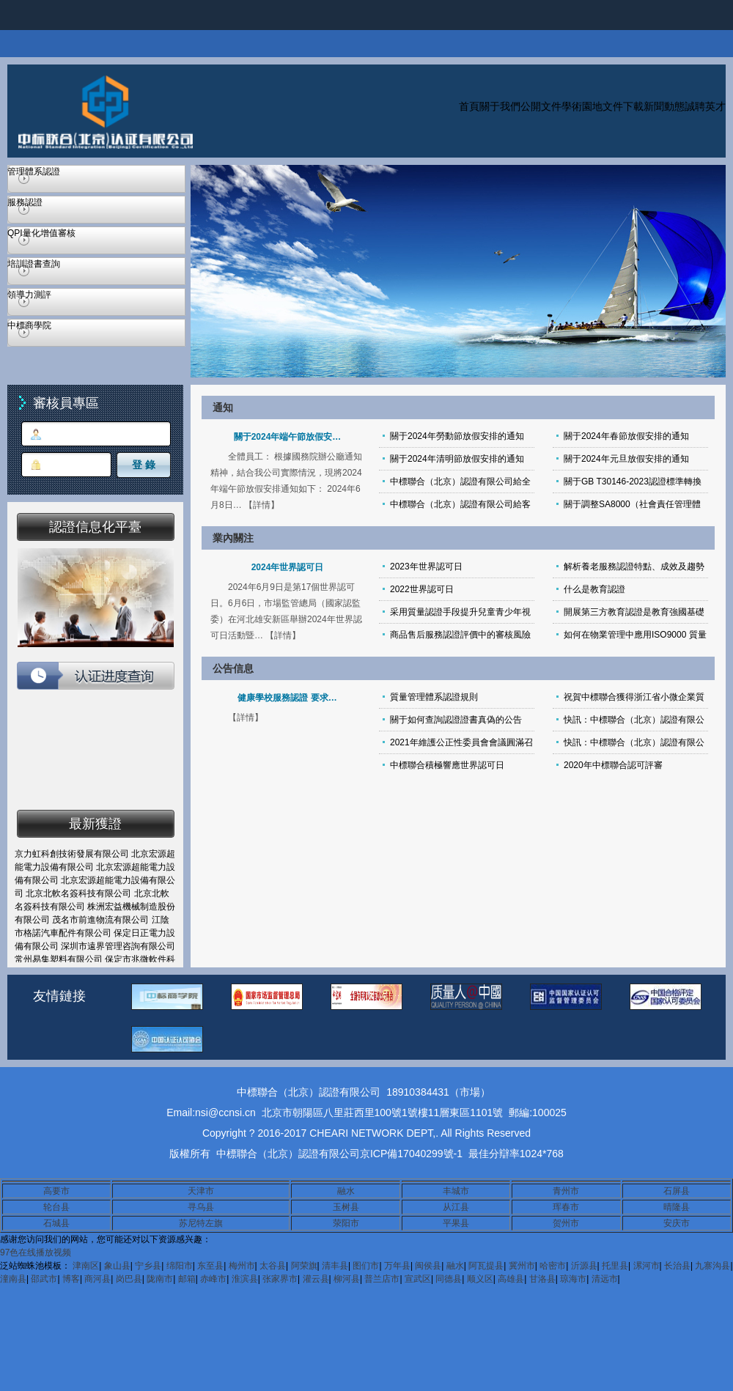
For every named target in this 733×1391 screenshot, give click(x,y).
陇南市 (160, 1279)
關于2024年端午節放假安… (288, 437)
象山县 (117, 1266)
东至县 (210, 1266)
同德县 (448, 1279)
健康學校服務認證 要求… (286, 698)
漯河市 (646, 1266)
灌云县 (316, 1279)
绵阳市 (179, 1266)
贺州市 (566, 1223)
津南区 (86, 1266)
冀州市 (522, 1266)
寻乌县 (201, 1207)
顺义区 (480, 1279)
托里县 (615, 1266)
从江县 (456, 1207)
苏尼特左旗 (201, 1223)
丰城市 (456, 1191)
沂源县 (584, 1266)
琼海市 (573, 1279)
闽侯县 (428, 1266)
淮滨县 (245, 1279)
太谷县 (272, 1266)
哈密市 (552, 1266)
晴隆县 (676, 1207)
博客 (71, 1279)
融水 (346, 1191)
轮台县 (56, 1207)
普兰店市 (381, 1279)
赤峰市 (213, 1279)
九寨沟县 (712, 1266)
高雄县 (511, 1279)
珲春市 (566, 1207)
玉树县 (346, 1207)
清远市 (605, 1279)
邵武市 (44, 1279)
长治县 (677, 1266)
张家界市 (280, 1279)
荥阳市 (346, 1223)
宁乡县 (148, 1266)
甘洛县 (542, 1279)
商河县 (97, 1279)
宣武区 (418, 1279)
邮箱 (187, 1279)
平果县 (456, 1223)
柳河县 (347, 1279)
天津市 (201, 1191)
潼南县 (13, 1279)
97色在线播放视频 (35, 1252)
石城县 (56, 1223)
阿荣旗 (304, 1266)
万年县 (397, 1266)
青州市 (566, 1191)
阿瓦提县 (486, 1266)
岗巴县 (129, 1279)
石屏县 (676, 1191)
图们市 (366, 1266)
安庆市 (676, 1223)
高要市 (56, 1191)
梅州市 (242, 1266)
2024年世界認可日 (287, 567)
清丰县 (335, 1266)
